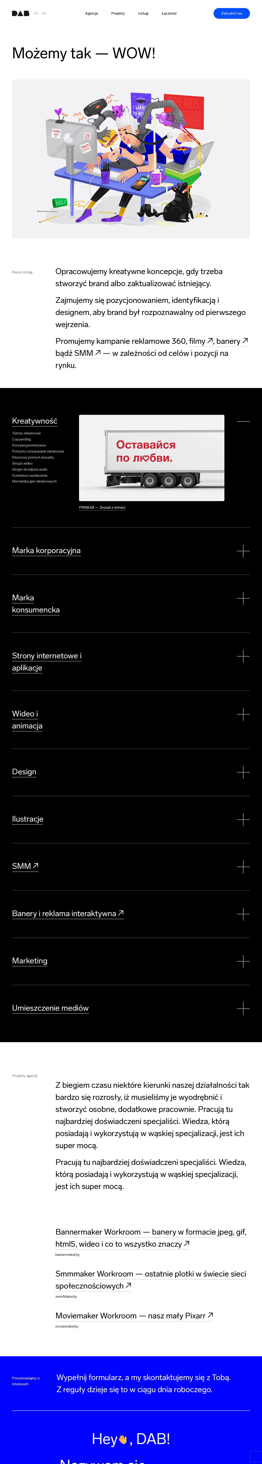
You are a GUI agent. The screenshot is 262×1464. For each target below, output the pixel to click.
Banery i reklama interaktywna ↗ (68, 900)
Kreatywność (34, 421)
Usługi (143, 13)
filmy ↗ (201, 341)
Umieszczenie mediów (50, 995)
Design (24, 758)
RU (36, 13)
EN (44, 13)
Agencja (91, 13)
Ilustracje (27, 806)
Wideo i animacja (41, 711)
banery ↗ (232, 341)
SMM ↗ (87, 353)
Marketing (29, 947)
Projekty (118, 13)
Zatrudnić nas (231, 13)
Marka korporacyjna (46, 548)
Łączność (169, 13)
